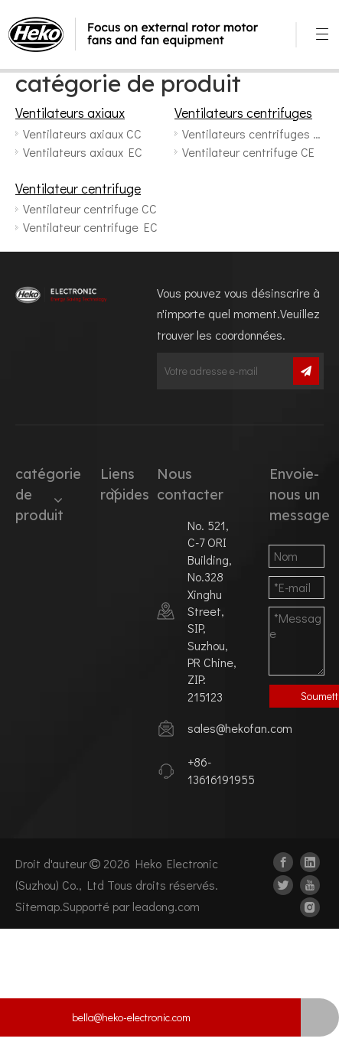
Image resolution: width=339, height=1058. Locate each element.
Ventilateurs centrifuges (243, 112)
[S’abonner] (306, 371)
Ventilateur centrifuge (78, 188)
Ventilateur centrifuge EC (90, 227)
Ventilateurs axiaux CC (82, 133)
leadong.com (166, 906)
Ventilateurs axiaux (70, 112)
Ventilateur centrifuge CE (248, 152)
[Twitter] (283, 883)
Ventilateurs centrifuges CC (252, 133)
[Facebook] (283, 861)
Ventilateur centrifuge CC (90, 208)
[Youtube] (310, 883)
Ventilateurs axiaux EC (82, 152)
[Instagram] (310, 906)
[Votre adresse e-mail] (223, 371)
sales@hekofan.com (239, 728)
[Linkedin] (310, 861)
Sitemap (37, 906)
